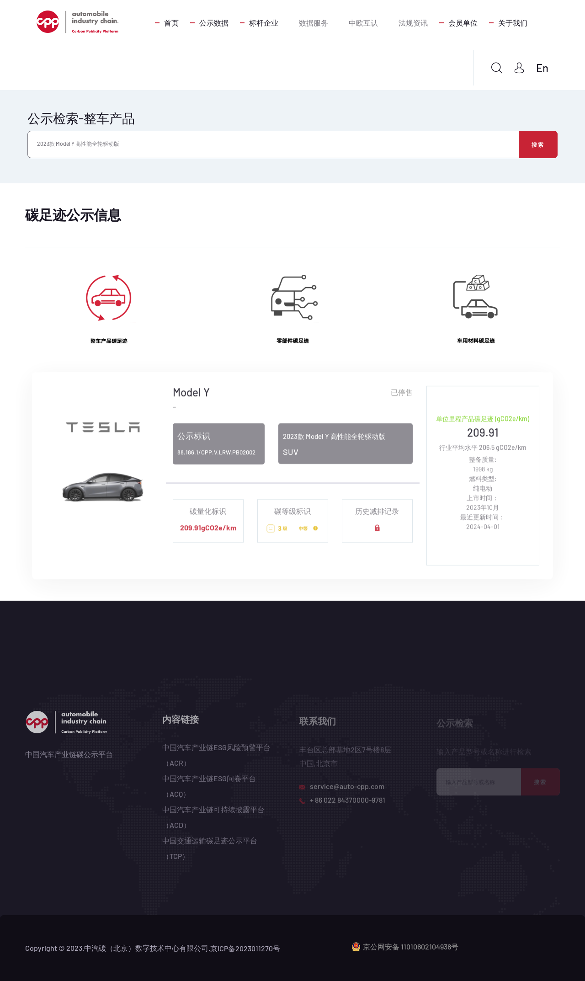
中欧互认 (363, 22)
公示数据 (214, 22)
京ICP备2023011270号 (245, 948)
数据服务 (313, 22)
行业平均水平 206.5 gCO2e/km (482, 452)
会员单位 (463, 22)
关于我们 (512, 22)
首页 (171, 22)
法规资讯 (413, 22)
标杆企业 (263, 22)
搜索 (538, 144)
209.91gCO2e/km (208, 532)
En (542, 68)
